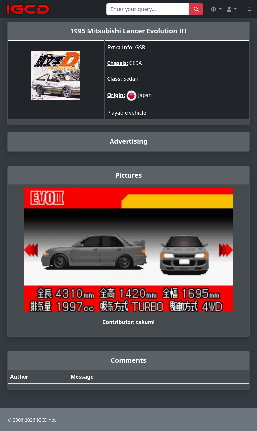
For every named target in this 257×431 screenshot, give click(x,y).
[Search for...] (148, 9)
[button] (216, 9)
